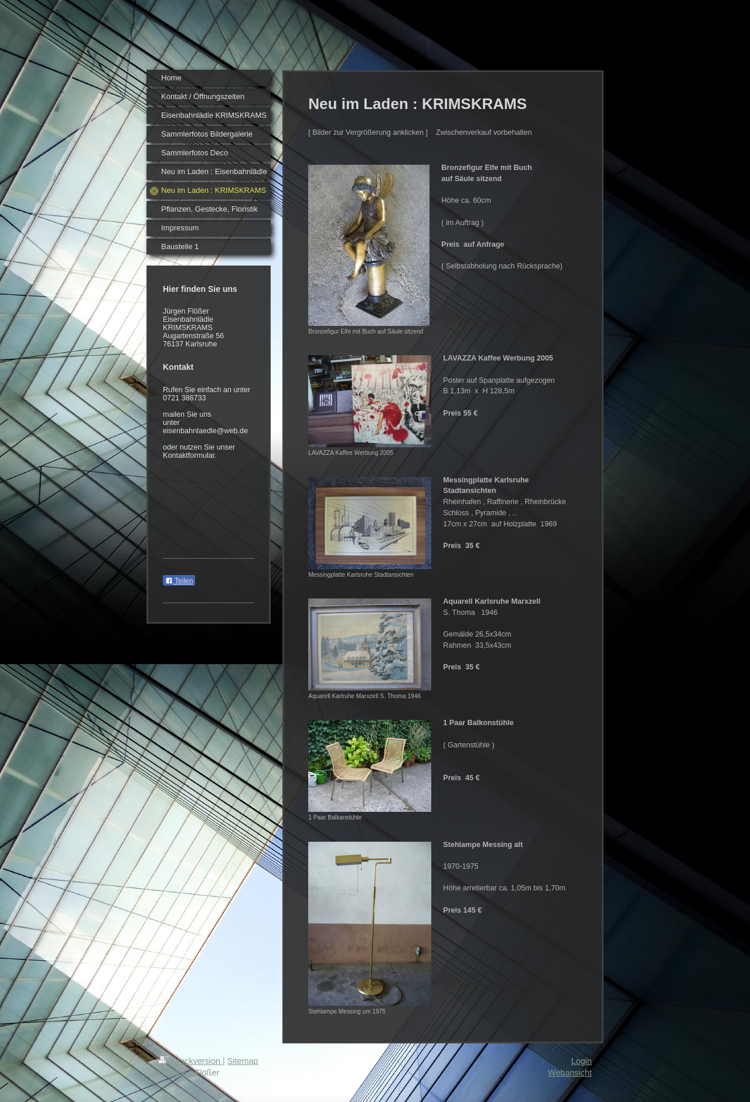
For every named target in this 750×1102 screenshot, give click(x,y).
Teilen (179, 581)
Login (581, 1061)
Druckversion (190, 1061)
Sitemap (242, 1061)
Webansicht (570, 1072)
